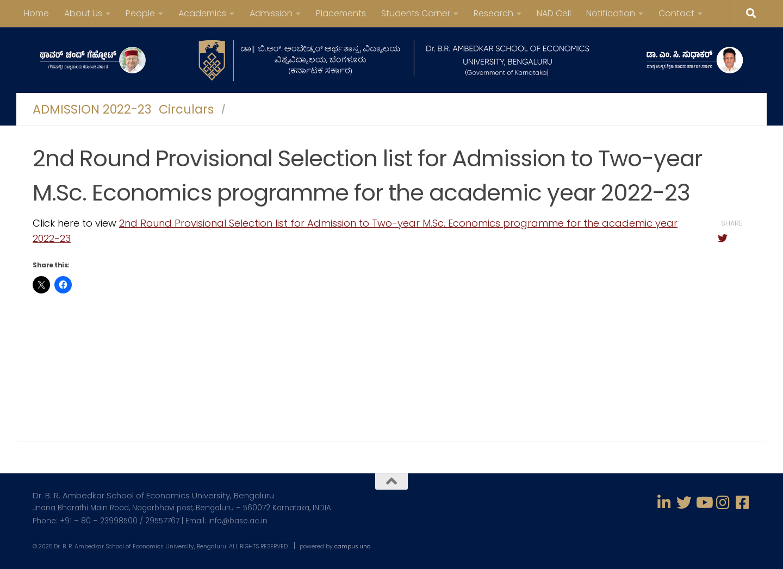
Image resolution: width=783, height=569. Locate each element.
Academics (202, 13)
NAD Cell (554, 13)
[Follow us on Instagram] (723, 502)
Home (36, 13)
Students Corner (415, 13)
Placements (341, 13)
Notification (610, 13)
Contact (676, 13)
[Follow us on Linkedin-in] (664, 502)
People (140, 13)
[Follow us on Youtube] (703, 502)
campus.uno (352, 546)
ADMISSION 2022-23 (92, 109)
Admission (271, 13)
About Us (83, 13)
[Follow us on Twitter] (684, 502)
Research (493, 13)
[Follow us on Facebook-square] (742, 502)
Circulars (186, 109)
